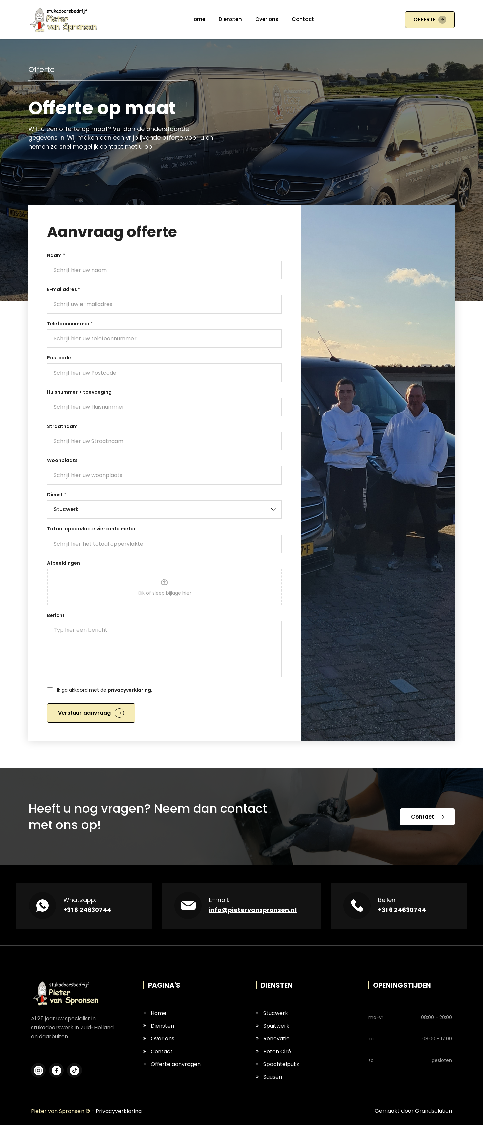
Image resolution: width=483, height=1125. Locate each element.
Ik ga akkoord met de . (104, 690)
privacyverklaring (129, 690)
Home (197, 19)
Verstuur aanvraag (91, 713)
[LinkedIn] (74, 1070)
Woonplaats (62, 460)
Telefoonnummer (70, 323)
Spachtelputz (277, 1064)
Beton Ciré (273, 1051)
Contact (303, 19)
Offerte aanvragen (172, 1064)
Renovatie (273, 1039)
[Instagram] (56, 1070)
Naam (56, 255)
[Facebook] (38, 1070)
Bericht (56, 615)
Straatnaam (62, 426)
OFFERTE (429, 20)
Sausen (269, 1077)
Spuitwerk (272, 1026)
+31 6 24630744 (87, 910)
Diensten (230, 19)
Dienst (56, 494)
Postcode (59, 357)
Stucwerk (272, 1013)
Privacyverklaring (119, 1111)
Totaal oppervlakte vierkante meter (91, 528)
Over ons (266, 19)
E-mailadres (63, 289)
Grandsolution (433, 1111)
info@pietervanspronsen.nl (253, 910)
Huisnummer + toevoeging (79, 392)
